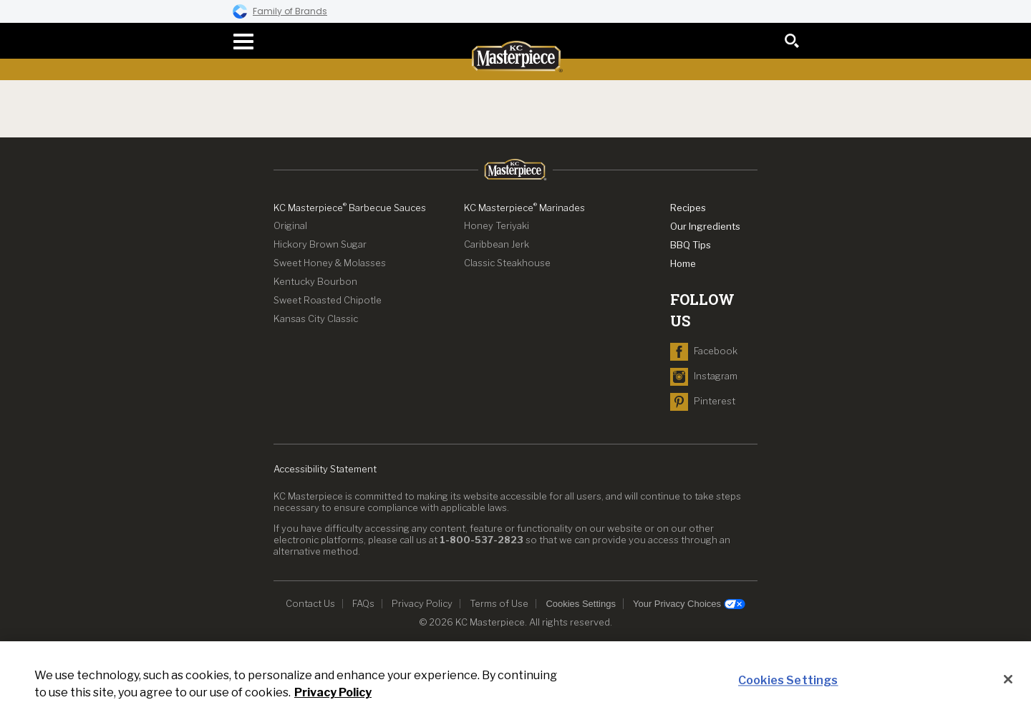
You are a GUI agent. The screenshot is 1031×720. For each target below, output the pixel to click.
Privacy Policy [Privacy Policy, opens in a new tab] (333, 692)
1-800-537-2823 (481, 539)
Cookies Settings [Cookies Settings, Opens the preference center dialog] (788, 680)
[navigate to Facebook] (703, 350)
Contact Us (310, 603)
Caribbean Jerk (496, 244)
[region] (515, 680)
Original (290, 225)
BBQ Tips (690, 244)
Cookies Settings (581, 603)
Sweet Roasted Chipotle (328, 300)
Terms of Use (499, 603)
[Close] (1008, 679)
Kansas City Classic (316, 318)
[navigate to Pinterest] (702, 401)
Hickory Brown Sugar (320, 244)
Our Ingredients (705, 226)
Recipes (688, 207)
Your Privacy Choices (689, 604)
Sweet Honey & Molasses (330, 262)
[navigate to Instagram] (703, 375)
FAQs (363, 603)
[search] (792, 41)
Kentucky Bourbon (315, 281)
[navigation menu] (239, 41)
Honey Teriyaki (496, 225)
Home (683, 263)
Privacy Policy (422, 603)
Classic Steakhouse (507, 262)
